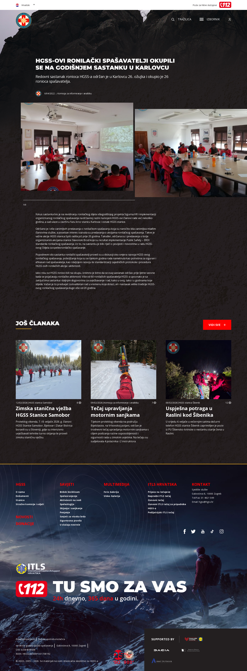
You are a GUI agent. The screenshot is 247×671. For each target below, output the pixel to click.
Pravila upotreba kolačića (51, 639)
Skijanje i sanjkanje (71, 508)
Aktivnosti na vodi (70, 500)
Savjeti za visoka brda (73, 516)
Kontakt (201, 484)
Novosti (24, 516)
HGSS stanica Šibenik (189, 402)
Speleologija (67, 504)
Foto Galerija (111, 491)
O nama (20, 491)
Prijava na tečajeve (159, 491)
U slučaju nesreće (70, 524)
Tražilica (181, 19)
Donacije (25, 523)
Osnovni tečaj (156, 500)
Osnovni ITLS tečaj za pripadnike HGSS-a (167, 506)
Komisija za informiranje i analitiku (74, 93)
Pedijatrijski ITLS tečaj (161, 512)
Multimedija (116, 484)
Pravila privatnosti (25, 639)
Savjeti (67, 484)
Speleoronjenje (68, 496)
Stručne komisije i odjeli (30, 504)
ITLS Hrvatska (162, 484)
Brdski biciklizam (70, 491)
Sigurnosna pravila (71, 520)
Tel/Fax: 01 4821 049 (203, 497)
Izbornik (210, 19)
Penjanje (65, 512)
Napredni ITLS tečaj (159, 496)
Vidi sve (217, 325)
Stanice (20, 500)
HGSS (20, 484)
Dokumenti (22, 496)
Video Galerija (112, 496)
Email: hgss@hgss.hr (202, 501)
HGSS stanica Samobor (40, 402)
